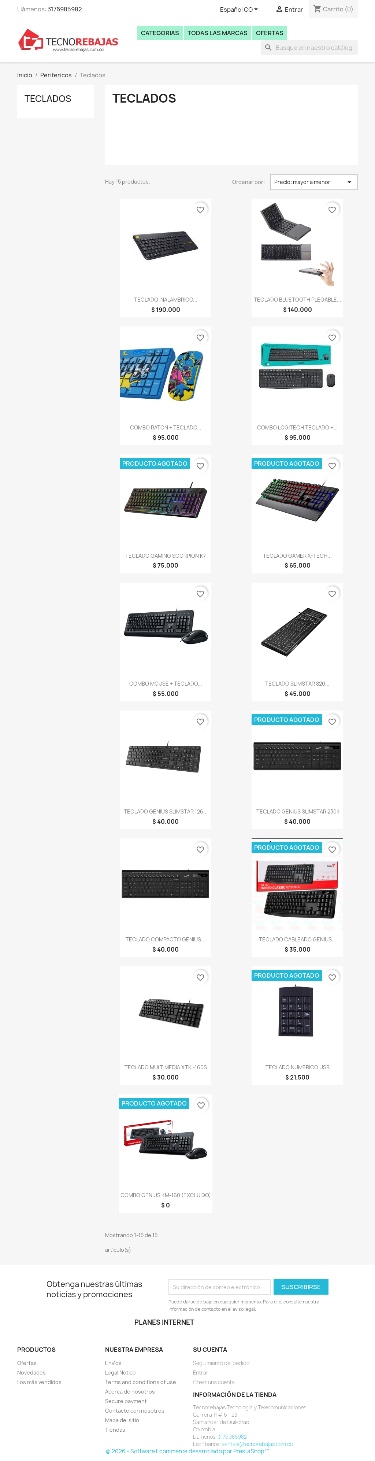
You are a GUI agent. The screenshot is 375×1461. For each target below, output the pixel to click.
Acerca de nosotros (130, 1391)
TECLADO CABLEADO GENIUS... (297, 939)
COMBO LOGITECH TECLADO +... (297, 427)
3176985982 (65, 9)
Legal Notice (120, 1372)
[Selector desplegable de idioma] (240, 9)
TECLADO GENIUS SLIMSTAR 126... (166, 811)
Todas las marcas (218, 33)
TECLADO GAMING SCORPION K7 (165, 555)
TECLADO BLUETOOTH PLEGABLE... (297, 299)
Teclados (48, 98)
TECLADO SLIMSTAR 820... (297, 683)
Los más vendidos (39, 1382)
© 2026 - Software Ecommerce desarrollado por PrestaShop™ (188, 1451)
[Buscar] (309, 47)
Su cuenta (210, 1350)
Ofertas (269, 33)
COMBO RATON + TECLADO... (165, 427)
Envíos (113, 1362)
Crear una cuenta (214, 1382)
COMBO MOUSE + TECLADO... (165, 683)
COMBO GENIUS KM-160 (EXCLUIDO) (165, 1195)
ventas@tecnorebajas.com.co (257, 1443)
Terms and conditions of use (140, 1382)
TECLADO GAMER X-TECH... (297, 555)
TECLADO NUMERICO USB (298, 1067)
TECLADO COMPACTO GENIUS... (165, 939)
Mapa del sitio (122, 1420)
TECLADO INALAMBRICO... (165, 299)
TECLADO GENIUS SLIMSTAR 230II (297, 811)
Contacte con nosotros (134, 1410)
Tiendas (115, 1429)
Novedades (31, 1372)
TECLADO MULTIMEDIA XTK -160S (166, 1067)
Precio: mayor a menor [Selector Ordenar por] (314, 182)
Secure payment (126, 1401)
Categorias (160, 33)
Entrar (200, 1372)
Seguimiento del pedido (221, 1362)
